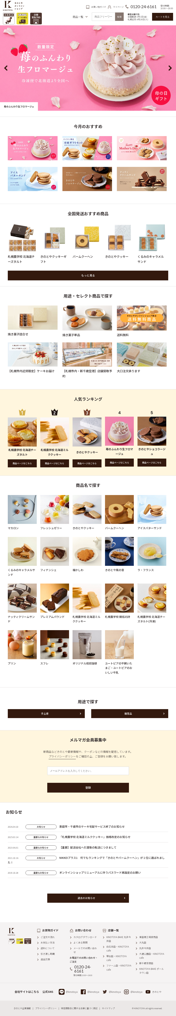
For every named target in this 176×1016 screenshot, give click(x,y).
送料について (48, 948)
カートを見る (163, 16)
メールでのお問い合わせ (85, 950)
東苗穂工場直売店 (148, 937)
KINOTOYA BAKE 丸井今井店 (118, 938)
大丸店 (142, 942)
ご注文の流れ (48, 937)
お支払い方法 (48, 942)
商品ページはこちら (22, 463)
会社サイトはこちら (27, 992)
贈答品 (128, 713)
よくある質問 (81, 942)
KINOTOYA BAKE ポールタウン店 (151, 970)
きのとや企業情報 (22, 1008)
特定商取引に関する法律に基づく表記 (79, 1008)
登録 (88, 787)
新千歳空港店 (146, 963)
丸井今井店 (145, 948)
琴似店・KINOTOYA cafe (116, 958)
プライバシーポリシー (62, 756)
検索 (119, 16)
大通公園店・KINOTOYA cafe (151, 955)
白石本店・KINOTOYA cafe (117, 948)
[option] (88, 68)
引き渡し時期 (48, 953)
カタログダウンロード (85, 937)
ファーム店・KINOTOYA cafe (118, 967)
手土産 (45, 713)
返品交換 (45, 959)
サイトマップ (108, 1008)
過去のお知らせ (86, 898)
